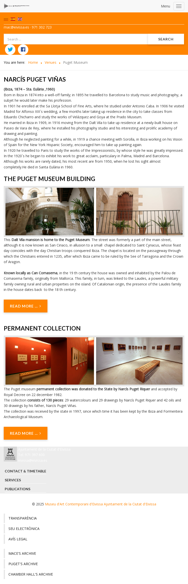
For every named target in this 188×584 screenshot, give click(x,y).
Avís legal (17, 539)
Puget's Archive (23, 563)
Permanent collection (42, 328)
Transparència (22, 518)
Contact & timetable (25, 471)
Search (166, 39)
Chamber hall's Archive (30, 574)
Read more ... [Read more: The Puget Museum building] (25, 306)
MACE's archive (22, 553)
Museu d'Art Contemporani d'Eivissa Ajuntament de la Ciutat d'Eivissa (100, 504)
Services (13, 480)
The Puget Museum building (49, 178)
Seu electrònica (23, 528)
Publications (17, 489)
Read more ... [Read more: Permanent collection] (25, 433)
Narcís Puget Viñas (35, 79)
